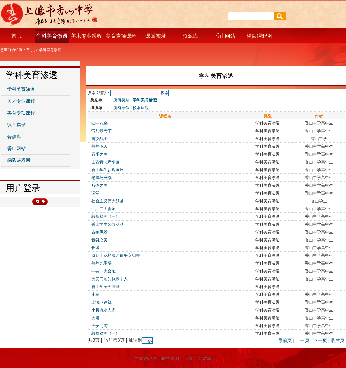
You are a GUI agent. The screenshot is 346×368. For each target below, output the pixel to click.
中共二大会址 (103, 208)
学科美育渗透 (51, 36)
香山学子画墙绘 (105, 286)
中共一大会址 (103, 271)
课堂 (95, 193)
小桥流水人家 (103, 310)
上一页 (302, 340)
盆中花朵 (99, 123)
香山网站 (225, 36)
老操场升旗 (101, 177)
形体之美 (99, 185)
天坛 (95, 317)
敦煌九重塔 (101, 263)
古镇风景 (99, 232)
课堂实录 (155, 36)
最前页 (285, 340)
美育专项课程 (121, 36)
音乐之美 (99, 154)
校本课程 (141, 107)
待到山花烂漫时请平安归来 (115, 255)
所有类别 (121, 100)
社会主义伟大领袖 (107, 201)
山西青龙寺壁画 (105, 162)
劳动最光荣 (101, 130)
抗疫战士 (99, 138)
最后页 (338, 340)
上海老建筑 (101, 302)
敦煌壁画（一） (105, 333)
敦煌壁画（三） (105, 216)
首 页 (17, 36)
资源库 (190, 36)
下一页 (320, 340)
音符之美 (99, 240)
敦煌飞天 (99, 146)
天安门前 (99, 325)
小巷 (95, 294)
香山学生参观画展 (107, 169)
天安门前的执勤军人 (109, 279)
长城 (95, 247)
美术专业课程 (86, 36)
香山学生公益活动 (107, 224)
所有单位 (121, 107)
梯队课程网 (259, 36)
